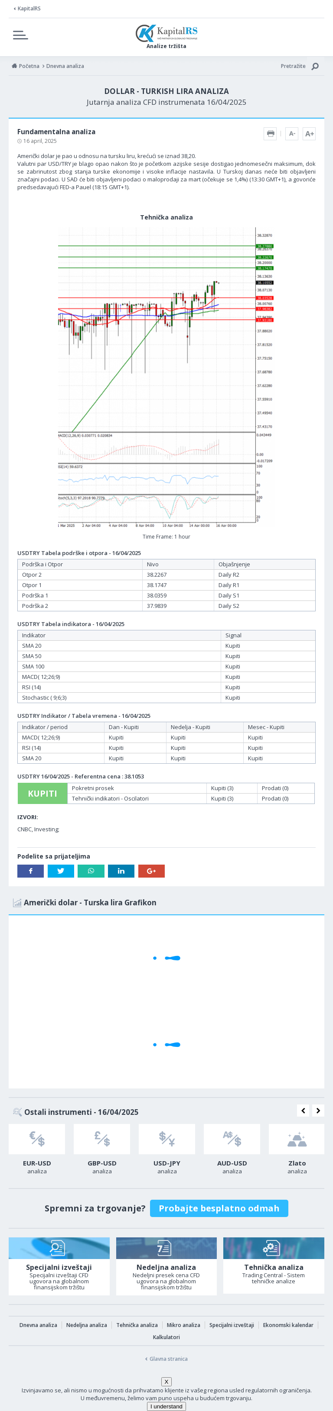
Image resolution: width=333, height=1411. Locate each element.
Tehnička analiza (137, 1325)
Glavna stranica (169, 1359)
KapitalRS (29, 8)
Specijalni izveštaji (231, 1325)
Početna (29, 66)
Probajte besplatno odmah (219, 1208)
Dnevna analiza (38, 1325)
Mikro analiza (183, 1325)
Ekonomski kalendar (288, 1325)
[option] (36, 1151)
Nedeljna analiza (86, 1325)
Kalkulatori (166, 1337)
